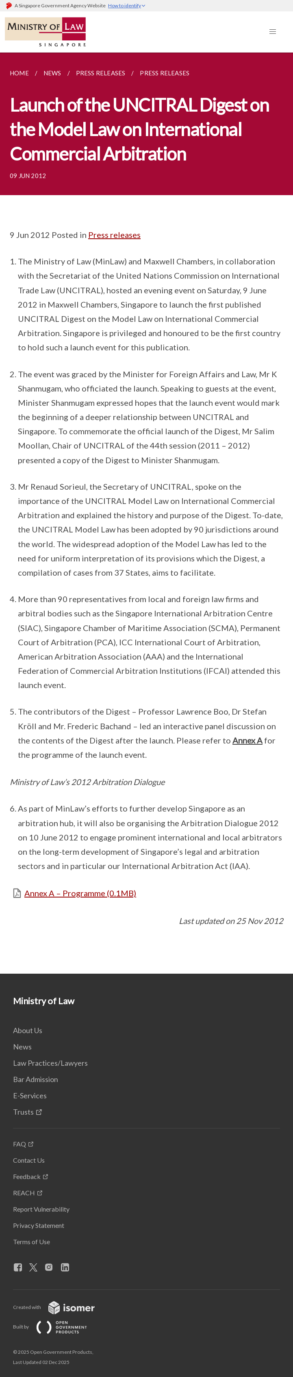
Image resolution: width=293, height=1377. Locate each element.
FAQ (19, 1144)
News (22, 1046)
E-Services (30, 1095)
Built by (56, 1327)
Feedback (27, 1176)
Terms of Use (31, 1241)
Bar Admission (35, 1079)
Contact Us (29, 1160)
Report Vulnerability (41, 1209)
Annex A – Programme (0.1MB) (80, 893)
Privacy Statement (38, 1225)
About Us (27, 1030)
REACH (24, 1193)
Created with (60, 1307)
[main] (146, 513)
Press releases (114, 235)
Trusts (23, 1111)
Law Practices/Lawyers (50, 1062)
